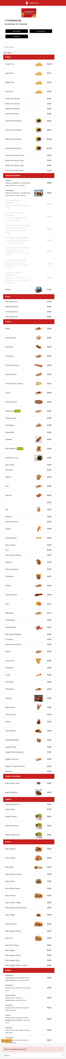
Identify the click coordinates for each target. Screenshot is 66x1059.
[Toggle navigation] (4, 3)
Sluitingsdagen (40, 31)
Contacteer (16, 36)
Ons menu (6, 1041)
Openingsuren (17, 31)
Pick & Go (32, 3)
